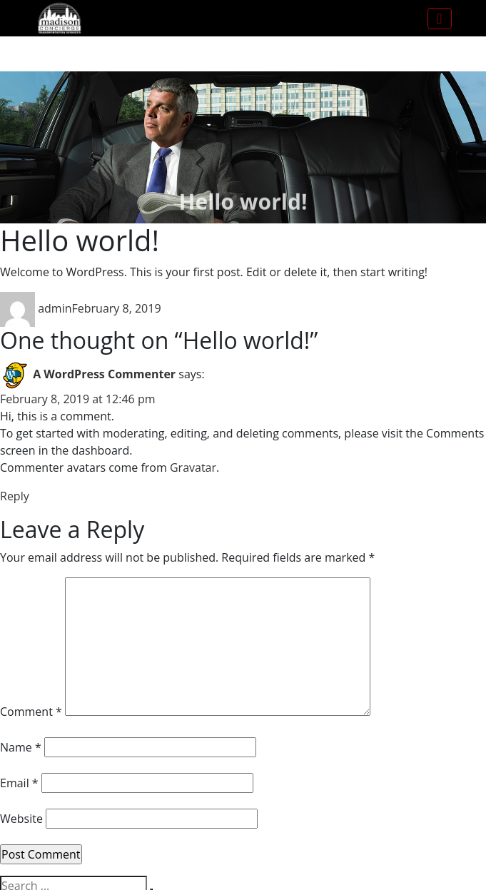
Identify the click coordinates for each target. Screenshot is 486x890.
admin (54, 308)
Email (19, 783)
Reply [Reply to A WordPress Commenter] (14, 496)
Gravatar (193, 467)
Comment (31, 711)
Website (21, 818)
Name (20, 747)
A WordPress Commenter (104, 374)
